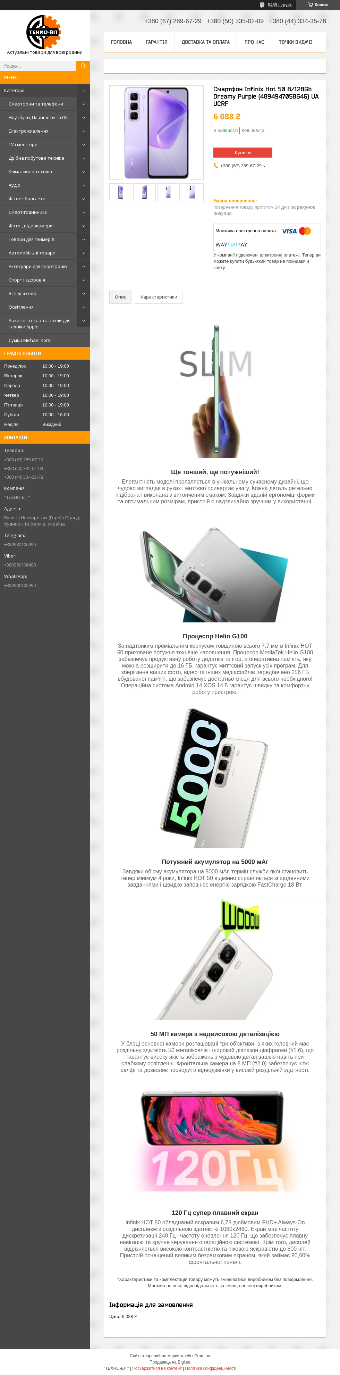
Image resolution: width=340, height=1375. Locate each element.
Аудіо (14, 185)
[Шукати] (83, 66)
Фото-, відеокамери (31, 226)
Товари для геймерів (31, 239)
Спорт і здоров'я (27, 280)
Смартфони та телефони (36, 104)
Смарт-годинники (28, 212)
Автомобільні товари (32, 253)
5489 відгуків (280, 4)
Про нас (254, 42)
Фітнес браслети (27, 198)
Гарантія (157, 42)
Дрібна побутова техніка (36, 158)
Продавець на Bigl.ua (170, 1362)
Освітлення (21, 307)
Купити (243, 152)
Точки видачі (295, 42)
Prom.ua (202, 1355)
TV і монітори (23, 144)
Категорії (14, 90)
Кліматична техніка (30, 171)
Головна (121, 42)
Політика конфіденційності (210, 1368)
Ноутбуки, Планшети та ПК (38, 117)
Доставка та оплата (206, 42)
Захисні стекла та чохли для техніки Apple (39, 323)
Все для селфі (23, 293)
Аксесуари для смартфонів (38, 266)
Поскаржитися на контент (156, 1368)
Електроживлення (29, 131)
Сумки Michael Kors (29, 340)
